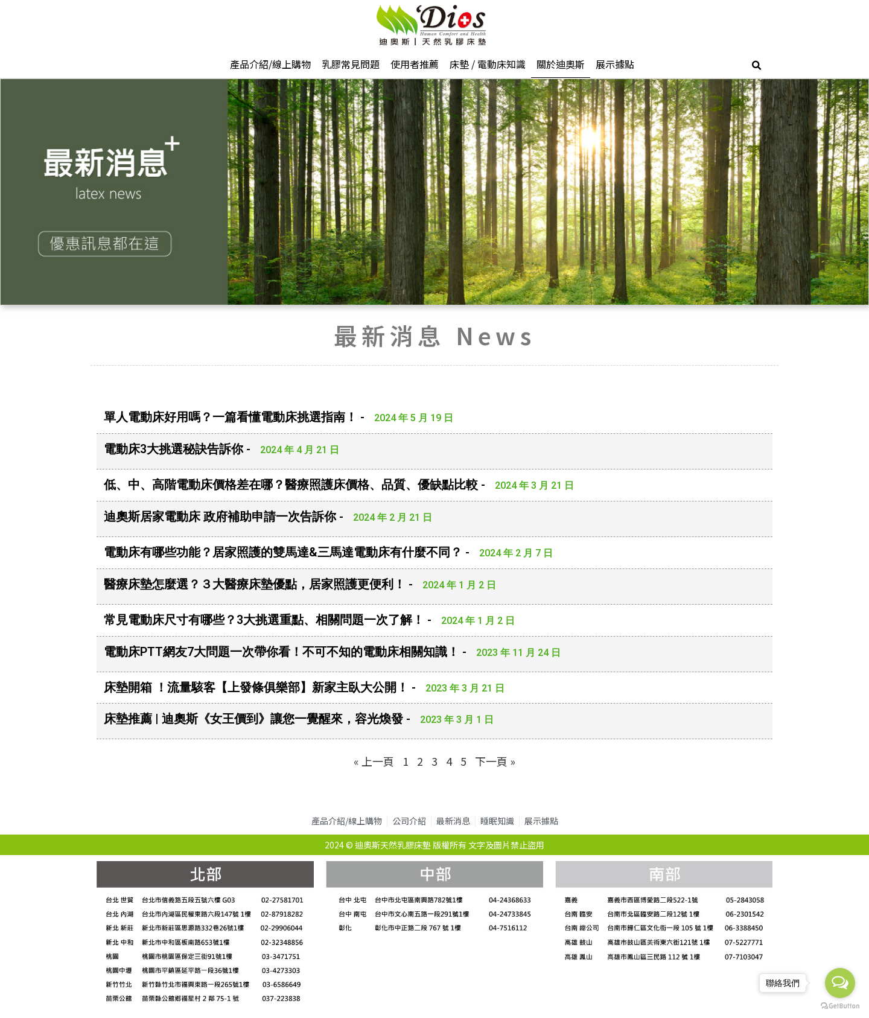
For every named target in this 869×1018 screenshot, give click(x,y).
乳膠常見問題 (351, 64)
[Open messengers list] (840, 983)
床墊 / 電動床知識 (488, 64)
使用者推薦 (414, 64)
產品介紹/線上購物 (270, 64)
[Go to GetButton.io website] (840, 1006)
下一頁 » (495, 761)
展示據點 (615, 64)
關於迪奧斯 (560, 64)
